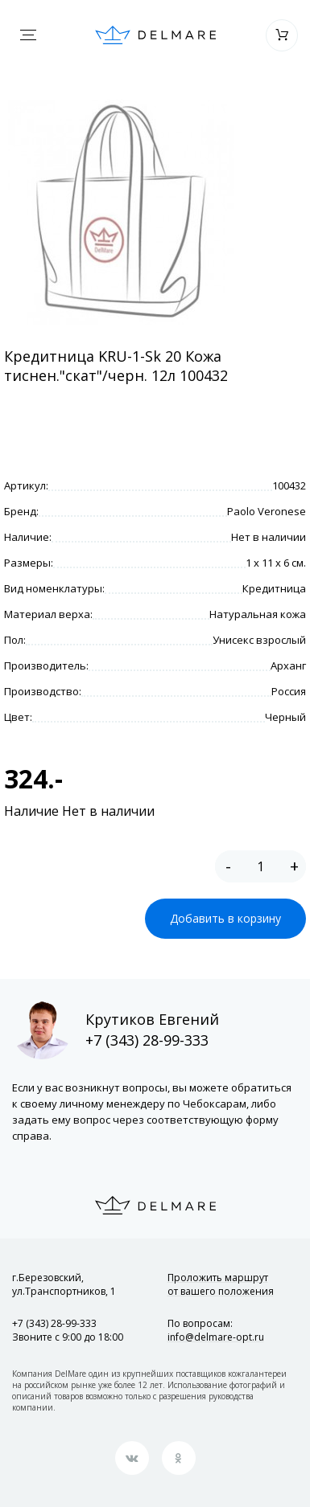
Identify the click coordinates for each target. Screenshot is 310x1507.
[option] (120, 212)
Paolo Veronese (266, 511)
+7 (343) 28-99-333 (147, 1040)
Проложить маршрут (220, 1284)
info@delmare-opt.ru (215, 1337)
